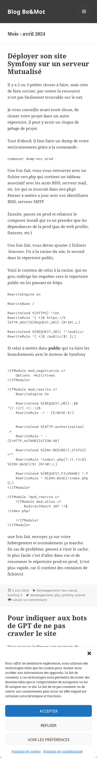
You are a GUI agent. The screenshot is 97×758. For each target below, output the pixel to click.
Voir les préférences (49, 739)
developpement (41, 595)
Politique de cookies (26, 751)
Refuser (48, 725)
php (57, 595)
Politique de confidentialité (63, 751)
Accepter (49, 711)
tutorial (80, 595)
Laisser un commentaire (29, 600)
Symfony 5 (15, 595)
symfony (67, 595)
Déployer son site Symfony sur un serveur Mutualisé (48, 63)
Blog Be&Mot (26, 11)
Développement (48, 590)
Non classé (69, 590)
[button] (89, 653)
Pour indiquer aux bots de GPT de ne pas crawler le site (47, 625)
